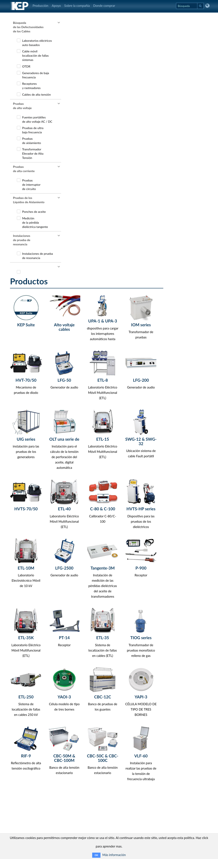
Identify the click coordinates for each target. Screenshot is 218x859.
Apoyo (56, 5)
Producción (40, 5)
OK (96, 855)
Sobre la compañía (77, 5)
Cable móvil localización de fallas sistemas (35, 55)
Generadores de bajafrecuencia (35, 75)
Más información (114, 855)
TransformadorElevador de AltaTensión (32, 153)
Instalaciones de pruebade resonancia (37, 256)
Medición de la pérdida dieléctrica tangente (35, 222)
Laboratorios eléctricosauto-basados (37, 43)
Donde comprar (104, 5)
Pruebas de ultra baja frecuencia (32, 130)
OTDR (26, 66)
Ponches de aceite (34, 211)
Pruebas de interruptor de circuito (31, 184)
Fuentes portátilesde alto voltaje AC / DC (37, 119)
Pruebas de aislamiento (31, 141)
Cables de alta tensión (36, 94)
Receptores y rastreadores (31, 86)
